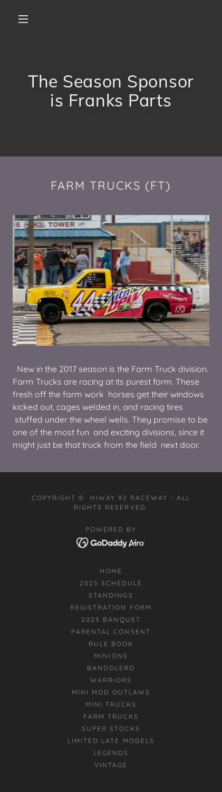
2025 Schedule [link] (111, 583)
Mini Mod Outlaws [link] (111, 692)
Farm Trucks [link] (111, 716)
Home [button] (111, 571)
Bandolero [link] (111, 668)
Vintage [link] (111, 765)
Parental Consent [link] (110, 631)
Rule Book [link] (111, 644)
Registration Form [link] (110, 607)
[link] (111, 541)
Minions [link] (111, 656)
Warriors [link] (111, 680)
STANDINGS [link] (111, 595)
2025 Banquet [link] (110, 619)
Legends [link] (111, 753)
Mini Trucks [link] (111, 704)
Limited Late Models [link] (110, 741)
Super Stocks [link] (111, 728)
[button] (23, 19)
